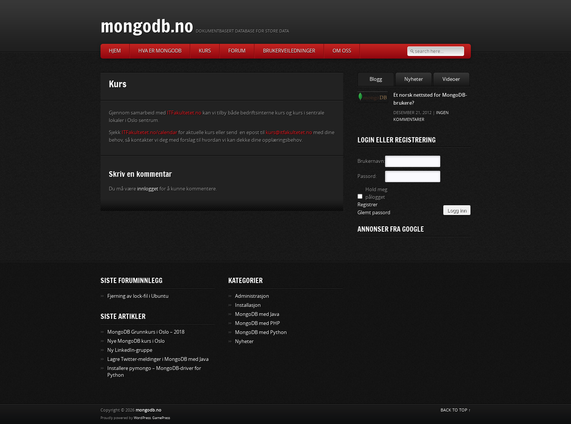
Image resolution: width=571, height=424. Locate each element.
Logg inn (456, 210)
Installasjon (248, 305)
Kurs (205, 51)
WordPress (142, 418)
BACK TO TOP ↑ (456, 410)
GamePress (161, 418)
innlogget (147, 189)
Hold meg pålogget (376, 193)
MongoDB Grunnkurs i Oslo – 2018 (145, 332)
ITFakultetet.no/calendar (149, 132)
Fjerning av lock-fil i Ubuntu (138, 296)
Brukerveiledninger (289, 51)
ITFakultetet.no (184, 113)
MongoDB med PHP (257, 323)
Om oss (342, 51)
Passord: (367, 176)
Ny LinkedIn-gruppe (129, 350)
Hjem (115, 51)
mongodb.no (147, 25)
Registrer (367, 204)
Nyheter (413, 79)
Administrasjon (252, 296)
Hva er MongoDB (159, 51)
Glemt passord (373, 212)
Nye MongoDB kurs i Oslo (136, 341)
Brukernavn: (370, 161)
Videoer (451, 79)
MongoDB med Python (261, 332)
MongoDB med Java (257, 314)
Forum (237, 51)
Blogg (376, 79)
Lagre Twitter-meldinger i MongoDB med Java (158, 359)
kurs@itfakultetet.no (289, 132)
